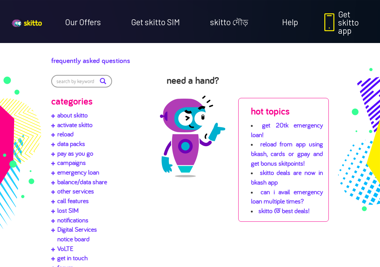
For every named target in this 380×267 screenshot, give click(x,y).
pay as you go (75, 153)
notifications (72, 220)
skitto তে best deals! (283, 211)
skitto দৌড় (229, 22)
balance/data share (82, 182)
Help (290, 22)
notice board (73, 239)
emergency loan (78, 172)
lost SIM (68, 210)
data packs (71, 143)
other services (75, 191)
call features (73, 201)
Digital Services (77, 229)
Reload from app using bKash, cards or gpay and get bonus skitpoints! (287, 153)
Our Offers (83, 22)
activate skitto (74, 125)
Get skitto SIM (155, 22)
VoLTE (65, 248)
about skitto (72, 115)
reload (65, 134)
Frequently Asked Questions (114, 58)
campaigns (71, 162)
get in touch (72, 258)
